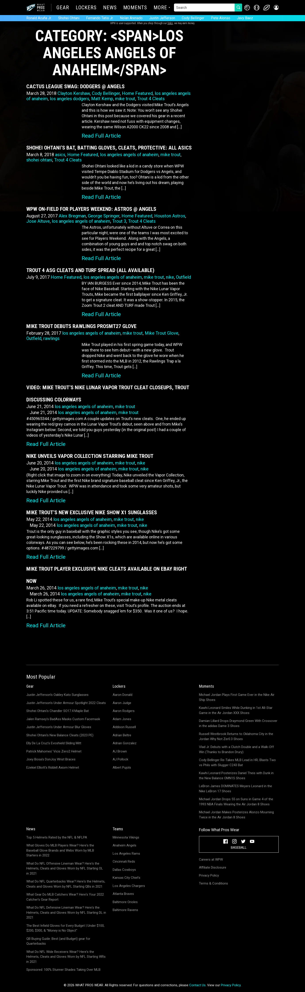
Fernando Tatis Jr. (99, 18)
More (160, 8)
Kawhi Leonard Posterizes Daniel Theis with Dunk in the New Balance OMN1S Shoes (236, 775)
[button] (276, 7)
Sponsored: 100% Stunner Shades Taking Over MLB (63, 970)
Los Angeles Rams (126, 854)
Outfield (183, 277)
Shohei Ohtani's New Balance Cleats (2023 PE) (59, 735)
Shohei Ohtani (68, 18)
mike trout (125, 98)
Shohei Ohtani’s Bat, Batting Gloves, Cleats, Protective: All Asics (109, 148)
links (170, 23)
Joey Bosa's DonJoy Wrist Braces (50, 759)
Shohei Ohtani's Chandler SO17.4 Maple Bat (57, 711)
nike (170, 277)
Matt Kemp (102, 98)
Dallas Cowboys (124, 870)
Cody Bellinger (193, 18)
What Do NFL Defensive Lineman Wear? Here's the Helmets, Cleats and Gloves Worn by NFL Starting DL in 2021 (66, 912)
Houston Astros (169, 216)
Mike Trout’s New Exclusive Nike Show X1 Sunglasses (91, 512)
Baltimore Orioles (125, 902)
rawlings (51, 338)
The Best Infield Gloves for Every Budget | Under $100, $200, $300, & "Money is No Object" (65, 928)
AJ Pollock (120, 759)
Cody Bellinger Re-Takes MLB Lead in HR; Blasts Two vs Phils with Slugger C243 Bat (237, 762)
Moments (135, 8)
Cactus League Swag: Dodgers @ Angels (75, 86)
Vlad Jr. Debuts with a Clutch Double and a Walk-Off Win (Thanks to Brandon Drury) (236, 749)
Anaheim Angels (124, 845)
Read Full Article (101, 136)
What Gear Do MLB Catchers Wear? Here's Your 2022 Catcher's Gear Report (65, 897)
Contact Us (197, 985)
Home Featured (137, 93)
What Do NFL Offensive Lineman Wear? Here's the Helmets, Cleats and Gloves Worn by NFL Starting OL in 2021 (64, 868)
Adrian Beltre (122, 735)
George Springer (104, 216)
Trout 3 (119, 221)
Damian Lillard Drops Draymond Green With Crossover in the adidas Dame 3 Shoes (238, 723)
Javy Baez (245, 18)
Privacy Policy (209, 875)
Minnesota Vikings (126, 837)
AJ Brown (120, 751)
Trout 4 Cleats (151, 98)
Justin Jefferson (162, 18)
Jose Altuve (38, 221)
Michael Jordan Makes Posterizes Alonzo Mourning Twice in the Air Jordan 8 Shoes (236, 814)
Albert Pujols (122, 767)
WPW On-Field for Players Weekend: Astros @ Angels (91, 209)
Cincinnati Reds (124, 861)
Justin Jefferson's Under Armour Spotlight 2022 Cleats (66, 703)
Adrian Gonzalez (125, 743)
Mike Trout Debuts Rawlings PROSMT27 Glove (81, 326)
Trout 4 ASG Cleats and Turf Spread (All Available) (90, 270)
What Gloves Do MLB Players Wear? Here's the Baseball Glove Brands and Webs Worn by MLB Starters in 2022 (60, 850)
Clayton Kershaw (74, 93)
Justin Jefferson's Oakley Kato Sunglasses (57, 695)
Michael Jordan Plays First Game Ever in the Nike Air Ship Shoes (236, 697)
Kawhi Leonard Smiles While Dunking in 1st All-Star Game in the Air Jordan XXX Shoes (235, 710)
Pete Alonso (220, 18)
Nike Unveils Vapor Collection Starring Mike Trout (89, 456)
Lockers (86, 8)
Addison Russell (124, 727)
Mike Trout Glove (161, 333)
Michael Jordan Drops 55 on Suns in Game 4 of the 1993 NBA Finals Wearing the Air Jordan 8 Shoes (236, 801)
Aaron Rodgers (124, 711)
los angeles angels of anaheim (129, 154)
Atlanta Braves (123, 894)
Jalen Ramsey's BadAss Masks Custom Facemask (63, 719)
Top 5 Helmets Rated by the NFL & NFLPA (56, 837)
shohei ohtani (39, 160)
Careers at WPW (211, 860)
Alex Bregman (72, 216)
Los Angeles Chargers (129, 886)
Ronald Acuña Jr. (39, 18)
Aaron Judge (122, 703)
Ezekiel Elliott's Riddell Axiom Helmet (52, 767)
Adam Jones (122, 719)
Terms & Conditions (213, 883)
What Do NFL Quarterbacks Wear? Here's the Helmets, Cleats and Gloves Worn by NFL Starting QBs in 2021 (65, 883)
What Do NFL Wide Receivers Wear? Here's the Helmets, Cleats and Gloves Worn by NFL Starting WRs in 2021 (66, 957)
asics (60, 154)
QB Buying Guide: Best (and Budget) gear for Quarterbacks (58, 941)
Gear (62, 8)
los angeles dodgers (69, 98)
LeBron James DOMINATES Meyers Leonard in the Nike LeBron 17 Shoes (235, 788)
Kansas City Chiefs (126, 878)
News (110, 8)
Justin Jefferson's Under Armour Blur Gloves (58, 727)
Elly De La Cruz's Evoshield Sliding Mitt (53, 743)
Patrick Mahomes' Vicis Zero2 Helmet (53, 751)
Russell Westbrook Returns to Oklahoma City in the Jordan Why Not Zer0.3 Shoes (236, 736)
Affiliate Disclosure (212, 867)
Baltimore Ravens (125, 910)
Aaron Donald (122, 695)
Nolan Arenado (131, 18)
